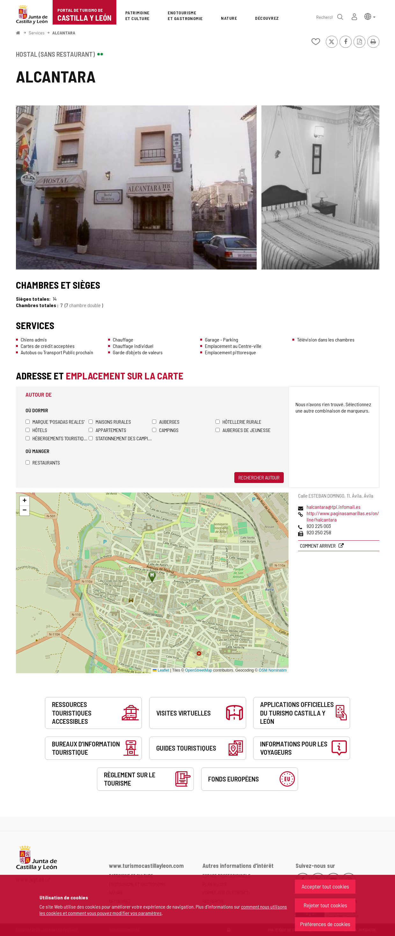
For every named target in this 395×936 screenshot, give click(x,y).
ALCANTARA (63, 32)
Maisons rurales (110, 422)
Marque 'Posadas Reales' (55, 422)
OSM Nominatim (273, 670)
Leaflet (161, 670)
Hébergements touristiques (57, 438)
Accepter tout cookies (325, 886)
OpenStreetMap (198, 670)
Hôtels (36, 430)
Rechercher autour (259, 477)
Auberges (165, 422)
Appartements (107, 430)
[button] (370, 16)
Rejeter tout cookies (325, 905)
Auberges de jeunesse (243, 430)
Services (37, 32)
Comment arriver (318, 546)
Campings (165, 430)
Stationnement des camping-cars (120, 438)
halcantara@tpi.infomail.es (334, 507)
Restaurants (43, 462)
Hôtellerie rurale (238, 422)
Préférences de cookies (325, 923)
